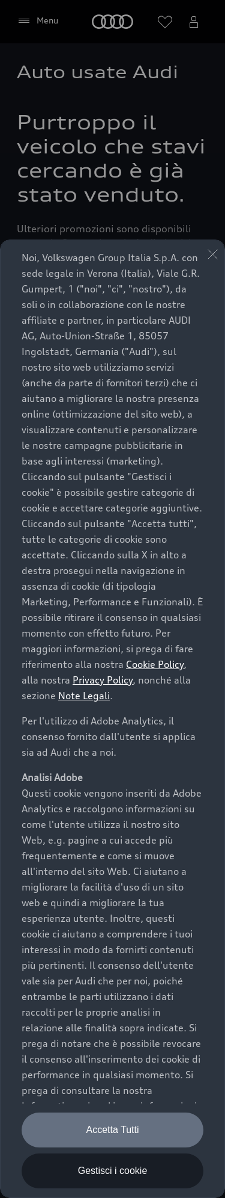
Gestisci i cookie (113, 1171)
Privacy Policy (103, 680)
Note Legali (84, 696)
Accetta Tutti (112, 1130)
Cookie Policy (155, 664)
